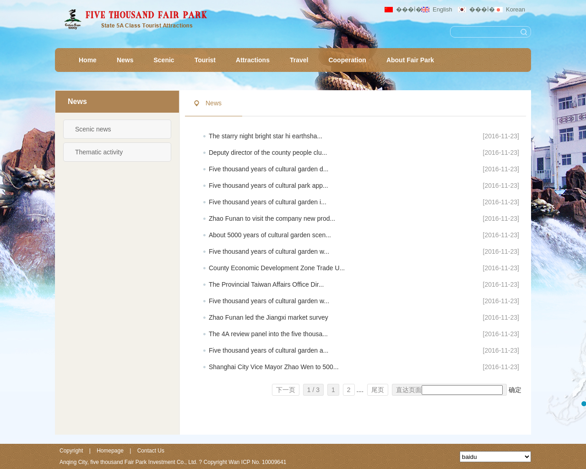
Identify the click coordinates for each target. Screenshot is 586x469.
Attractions (253, 60)
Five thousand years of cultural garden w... (269, 251)
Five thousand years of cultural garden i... (267, 202)
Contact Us (150, 450)
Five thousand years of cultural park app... (268, 185)
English (442, 9)
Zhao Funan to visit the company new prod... (272, 218)
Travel (299, 60)
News (125, 60)
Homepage (110, 450)
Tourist (205, 60)
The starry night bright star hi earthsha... (265, 136)
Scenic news (93, 129)
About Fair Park (410, 60)
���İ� (407, 9)
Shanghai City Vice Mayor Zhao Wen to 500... (274, 367)
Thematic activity (99, 152)
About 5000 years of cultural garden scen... (270, 235)
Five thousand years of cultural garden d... (268, 169)
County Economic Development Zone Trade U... (277, 268)
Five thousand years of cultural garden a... (268, 350)
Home (88, 60)
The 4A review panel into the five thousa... (268, 334)
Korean (515, 9)
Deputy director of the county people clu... (268, 152)
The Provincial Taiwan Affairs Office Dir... (266, 284)
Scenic (163, 60)
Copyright (71, 450)
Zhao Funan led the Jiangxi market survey (268, 317)
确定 (515, 389)
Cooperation (347, 60)
